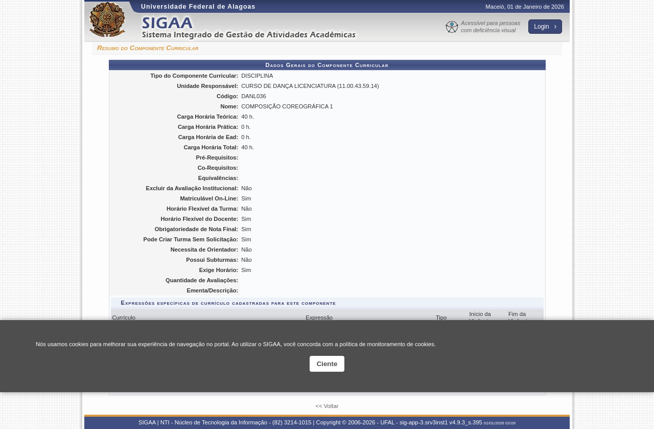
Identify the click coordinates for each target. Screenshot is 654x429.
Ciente (327, 364)
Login (545, 26)
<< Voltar (327, 406)
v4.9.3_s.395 (466, 422)
